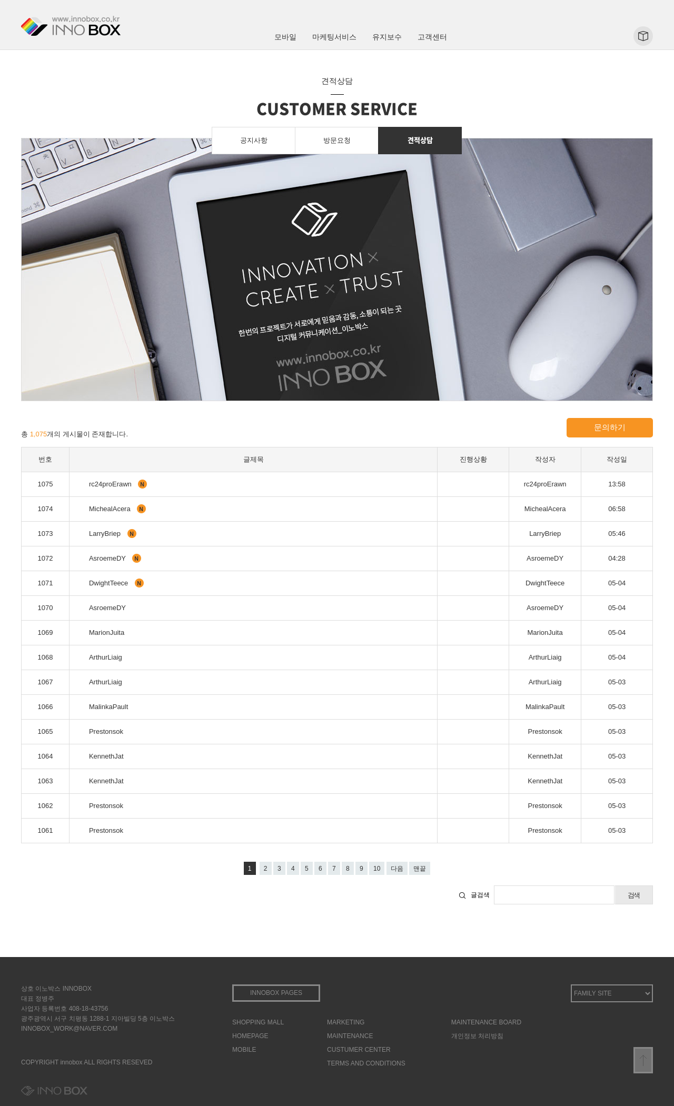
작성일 (617, 459)
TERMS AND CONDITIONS (366, 1063)
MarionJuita (106, 632)
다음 (397, 868)
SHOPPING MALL (258, 1022)
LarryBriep (106, 533)
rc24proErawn (111, 484)
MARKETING (345, 1022)
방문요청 (337, 140)
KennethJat (106, 756)
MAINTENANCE (350, 1036)
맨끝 (419, 868)
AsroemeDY (108, 558)
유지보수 (387, 37)
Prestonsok (106, 731)
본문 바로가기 (0, 0)
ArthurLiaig (105, 657)
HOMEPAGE (250, 1036)
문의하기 (610, 427)
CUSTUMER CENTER (359, 1049)
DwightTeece (109, 583)
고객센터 (432, 37)
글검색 (480, 895)
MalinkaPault (108, 707)
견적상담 (420, 140)
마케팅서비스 (334, 37)
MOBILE (244, 1049)
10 (376, 868)
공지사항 (253, 140)
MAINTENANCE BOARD (486, 1022)
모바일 (285, 37)
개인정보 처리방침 (477, 1036)
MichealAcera (110, 509)
